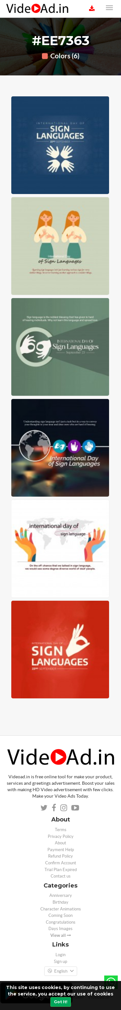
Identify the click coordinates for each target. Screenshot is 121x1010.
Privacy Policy (61, 836)
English (61, 971)
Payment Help (60, 849)
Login (60, 954)
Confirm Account (60, 862)
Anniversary (60, 895)
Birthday (60, 902)
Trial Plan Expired (61, 869)
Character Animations (60, 909)
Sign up (60, 961)
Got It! (60, 1001)
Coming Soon (60, 915)
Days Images (60, 928)
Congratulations (61, 922)
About (60, 842)
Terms (60, 829)
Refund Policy (60, 856)
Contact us (61, 876)
